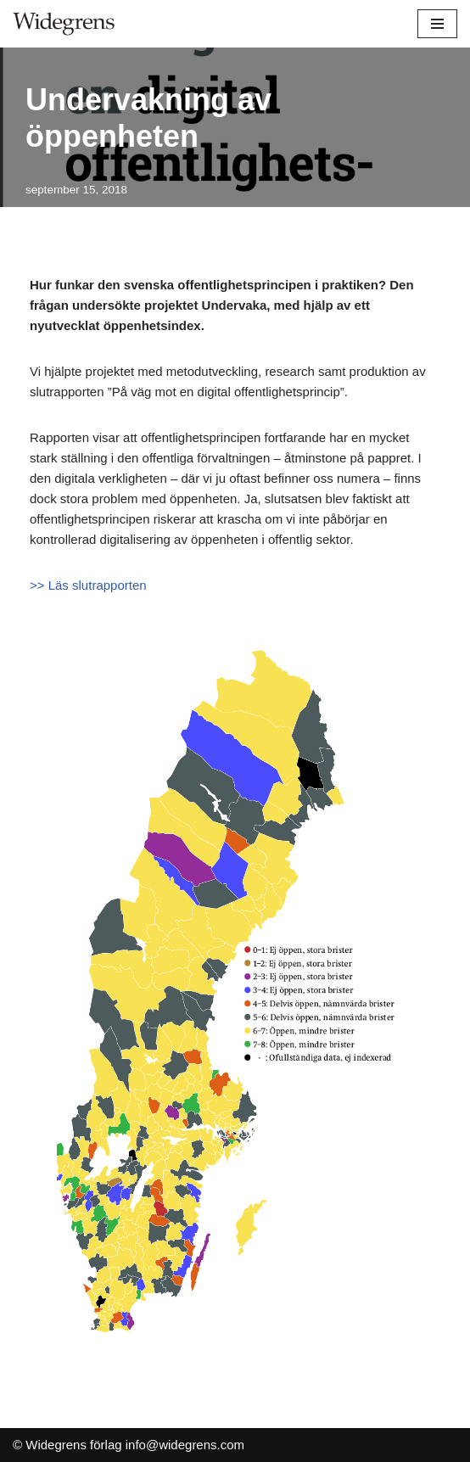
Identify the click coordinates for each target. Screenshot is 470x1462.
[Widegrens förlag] (64, 24)
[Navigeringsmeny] (437, 23)
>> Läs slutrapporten (88, 585)
